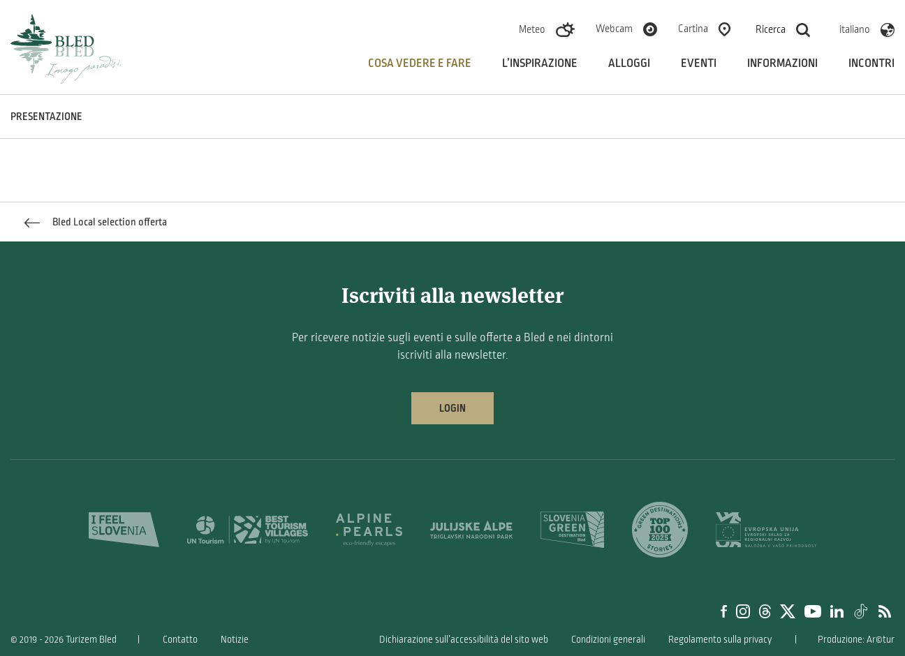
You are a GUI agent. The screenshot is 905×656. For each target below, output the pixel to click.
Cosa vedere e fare (419, 63)
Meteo (532, 29)
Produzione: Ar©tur (856, 639)
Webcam (614, 28)
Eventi (698, 63)
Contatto (180, 639)
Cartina (693, 28)
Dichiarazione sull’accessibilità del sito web (463, 639)
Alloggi (629, 63)
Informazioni (782, 63)
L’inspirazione (539, 63)
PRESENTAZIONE (46, 116)
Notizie (235, 639)
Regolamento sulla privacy (720, 639)
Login (452, 408)
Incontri (871, 63)
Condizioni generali (608, 639)
